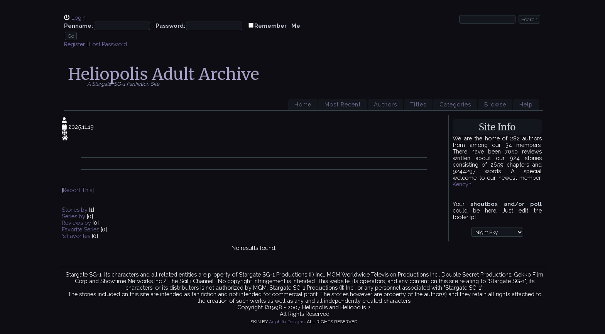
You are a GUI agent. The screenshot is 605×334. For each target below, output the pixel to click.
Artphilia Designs (286, 321)
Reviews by (77, 222)
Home (302, 104)
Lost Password (108, 44)
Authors (385, 104)
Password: (170, 25)
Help (526, 104)
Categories (455, 104)
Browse (495, 104)
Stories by (75, 209)
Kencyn (462, 184)
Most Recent (342, 104)
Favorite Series (80, 229)
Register (74, 44)
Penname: (78, 25)
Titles (418, 104)
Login (78, 17)
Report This (77, 190)
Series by (74, 216)
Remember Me (277, 25)
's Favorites (76, 236)
